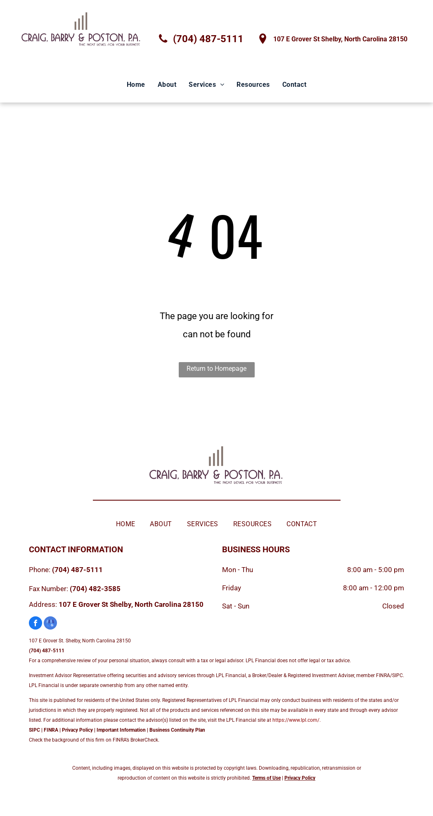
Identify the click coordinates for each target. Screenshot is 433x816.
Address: (43, 604)
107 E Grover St (83, 604)
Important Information (121, 730)
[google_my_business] (50, 624)
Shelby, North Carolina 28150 (156, 604)
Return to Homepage (216, 368)
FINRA (51, 730)
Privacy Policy (77, 730)
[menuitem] (136, 84)
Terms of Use (266, 778)
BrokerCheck (144, 740)
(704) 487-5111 (77, 569)
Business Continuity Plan (177, 730)
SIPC (34, 730)
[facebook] (35, 624)
